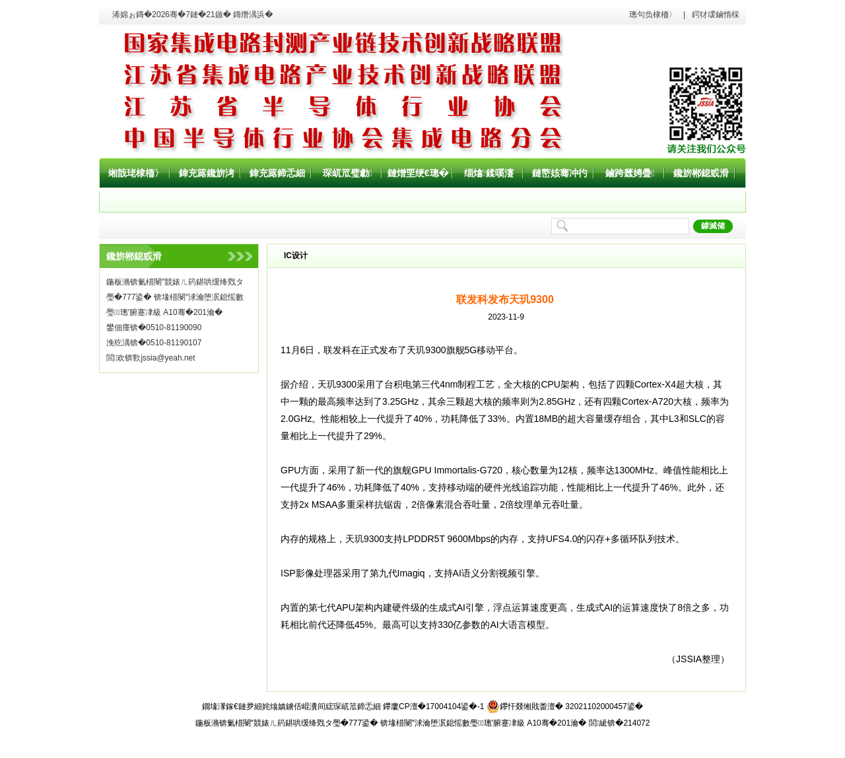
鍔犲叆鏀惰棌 (715, 14)
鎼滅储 (713, 225)
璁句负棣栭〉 (653, 14)
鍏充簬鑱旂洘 (206, 173)
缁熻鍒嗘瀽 (489, 173)
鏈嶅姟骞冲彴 (560, 173)
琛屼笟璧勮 (347, 173)
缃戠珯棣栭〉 (136, 173)
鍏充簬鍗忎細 (277, 173)
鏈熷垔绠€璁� (418, 173)
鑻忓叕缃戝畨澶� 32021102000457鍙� (565, 706)
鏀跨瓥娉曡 (630, 173)
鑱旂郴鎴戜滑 (701, 173)
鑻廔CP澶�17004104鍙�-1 (433, 706)
